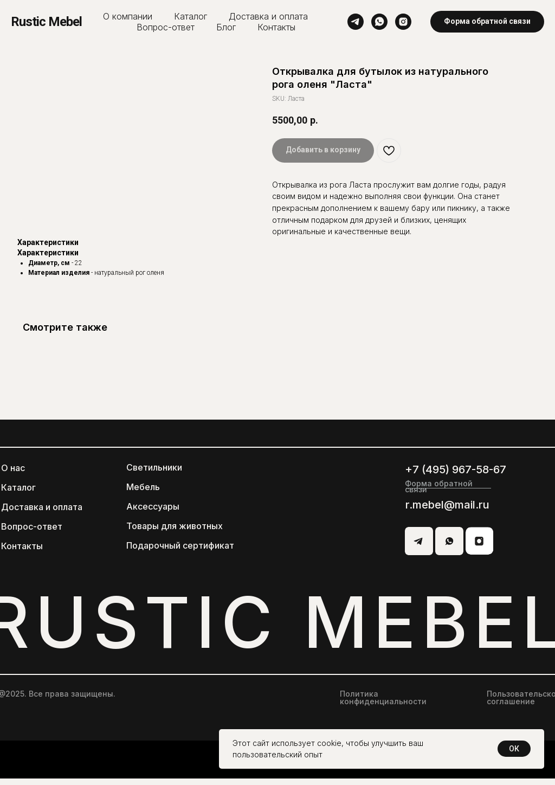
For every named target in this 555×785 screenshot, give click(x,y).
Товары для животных (174, 532)
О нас (13, 474)
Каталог (190, 16)
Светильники (154, 473)
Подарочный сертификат (180, 551)
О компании (127, 16)
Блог (226, 27)
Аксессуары (152, 512)
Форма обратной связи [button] (439, 492)
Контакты (276, 27)
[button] (487, 22)
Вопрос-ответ (166, 27)
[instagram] (403, 22)
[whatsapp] (379, 22)
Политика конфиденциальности (383, 704)
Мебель (143, 493)
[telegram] (355, 22)
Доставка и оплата (268, 16)
